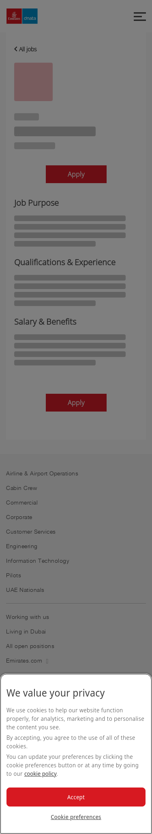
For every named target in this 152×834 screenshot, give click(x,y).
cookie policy (40, 773)
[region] (76, 754)
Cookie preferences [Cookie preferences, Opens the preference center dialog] (76, 817)
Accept (76, 797)
